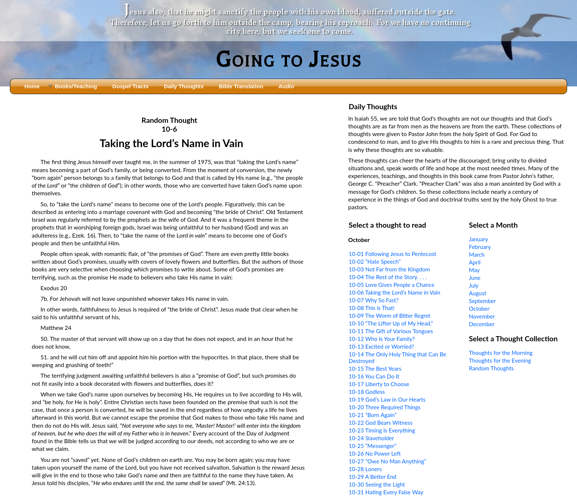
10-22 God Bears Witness (381, 422)
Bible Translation (241, 86)
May (474, 270)
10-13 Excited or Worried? (381, 346)
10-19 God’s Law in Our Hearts (387, 399)
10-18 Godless (367, 391)
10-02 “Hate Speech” (375, 261)
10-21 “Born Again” (373, 415)
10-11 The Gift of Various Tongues (391, 331)
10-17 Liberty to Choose (379, 384)
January (478, 239)
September (482, 301)
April (475, 262)
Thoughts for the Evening (500, 360)
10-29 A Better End (373, 476)
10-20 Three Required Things (385, 407)
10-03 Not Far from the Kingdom (389, 269)
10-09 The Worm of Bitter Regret (390, 315)
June (474, 277)
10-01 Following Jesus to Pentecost (392, 253)
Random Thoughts (491, 368)
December (482, 324)
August (477, 293)
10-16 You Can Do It (374, 376)
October (479, 308)
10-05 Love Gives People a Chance (392, 284)
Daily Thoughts (183, 86)
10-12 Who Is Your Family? (382, 338)
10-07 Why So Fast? (374, 300)
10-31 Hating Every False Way (386, 492)
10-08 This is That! (372, 308)
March (477, 254)
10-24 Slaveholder (371, 438)
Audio (286, 86)
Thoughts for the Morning (500, 352)
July (473, 285)
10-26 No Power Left (375, 453)
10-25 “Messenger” (373, 445)
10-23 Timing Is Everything (382, 430)
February (480, 246)
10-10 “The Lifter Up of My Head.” (391, 323)
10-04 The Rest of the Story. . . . (388, 277)
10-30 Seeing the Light (377, 484)
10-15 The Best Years (375, 368)
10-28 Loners (365, 469)
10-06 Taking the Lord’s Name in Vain (394, 292)
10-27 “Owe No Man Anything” (387, 461)
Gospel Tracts (130, 86)
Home (32, 86)
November (482, 316)
